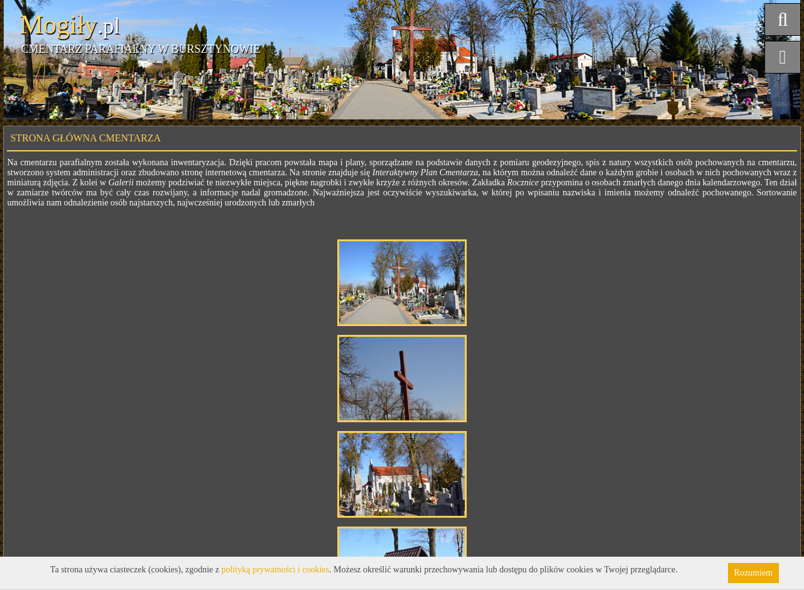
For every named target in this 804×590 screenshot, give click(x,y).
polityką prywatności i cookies (275, 569)
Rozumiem (753, 572)
